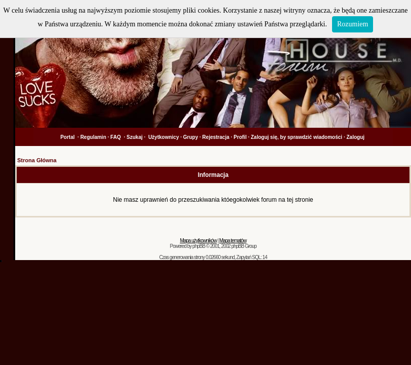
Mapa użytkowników (198, 240)
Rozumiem (352, 24)
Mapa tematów (232, 240)
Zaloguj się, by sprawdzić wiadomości (297, 137)
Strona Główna (37, 160)
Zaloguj (355, 137)
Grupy (190, 137)
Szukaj (135, 137)
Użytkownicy (163, 137)
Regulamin (93, 137)
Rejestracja (215, 137)
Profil (240, 137)
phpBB (198, 246)
